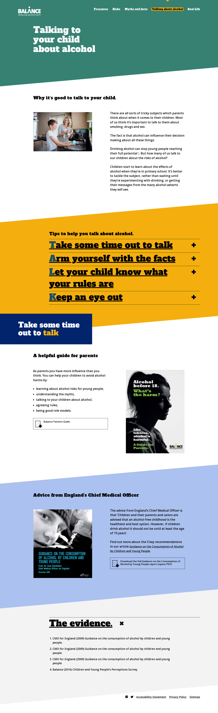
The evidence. (88, 624)
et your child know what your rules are (117, 278)
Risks (116, 9)
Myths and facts (136, 9)
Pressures (101, 9)
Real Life (194, 9)
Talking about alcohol (167, 9)
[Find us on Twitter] (123, 697)
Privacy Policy (175, 697)
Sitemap (194, 697)
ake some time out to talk (111, 245)
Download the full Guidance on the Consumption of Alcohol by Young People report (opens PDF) (149, 565)
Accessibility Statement (145, 697)
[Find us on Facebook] (118, 697)
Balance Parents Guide (59, 422)
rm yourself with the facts (112, 259)
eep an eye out (86, 297)
